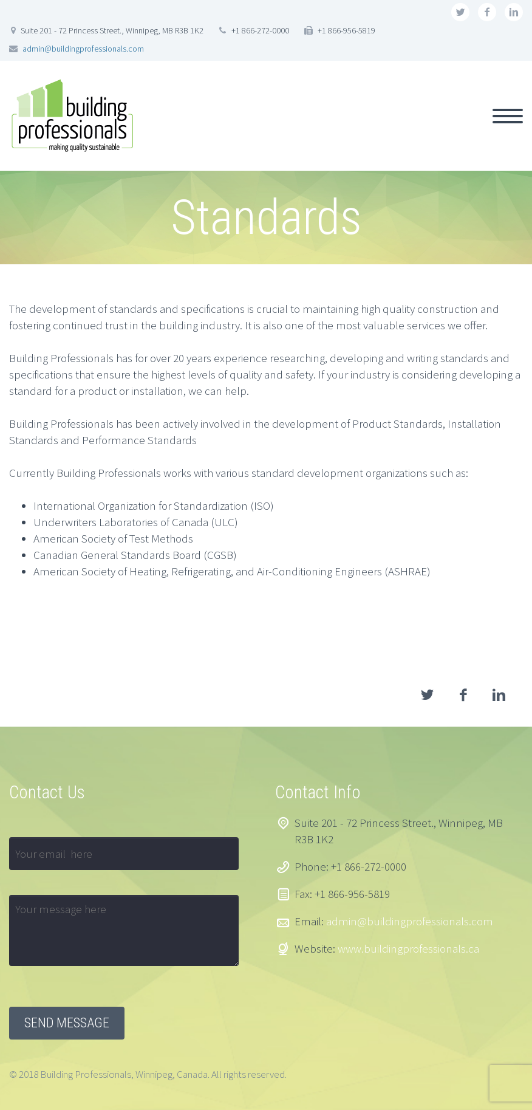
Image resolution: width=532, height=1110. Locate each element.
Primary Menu (508, 116)
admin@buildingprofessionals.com (83, 48)
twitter (460, 12)
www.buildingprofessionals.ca (408, 948)
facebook (487, 12)
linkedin (514, 12)
